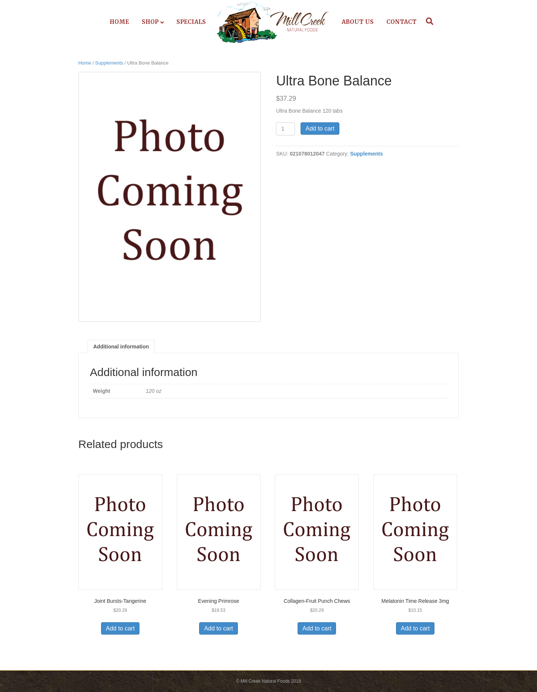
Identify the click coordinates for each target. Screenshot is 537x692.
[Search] (427, 21)
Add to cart (319, 128)
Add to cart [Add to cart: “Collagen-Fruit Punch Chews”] (316, 628)
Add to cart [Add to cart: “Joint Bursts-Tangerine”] (120, 628)
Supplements (109, 63)
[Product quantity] (285, 128)
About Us (358, 21)
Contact (401, 21)
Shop (150, 21)
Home (119, 21)
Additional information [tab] (121, 347)
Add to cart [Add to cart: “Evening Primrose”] (218, 628)
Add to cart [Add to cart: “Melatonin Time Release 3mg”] (415, 628)
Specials (191, 21)
